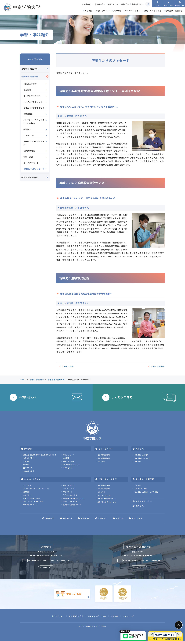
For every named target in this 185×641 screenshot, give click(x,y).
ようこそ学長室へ (29, 458)
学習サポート (68, 492)
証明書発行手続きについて (72, 505)
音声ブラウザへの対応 (97, 616)
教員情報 (27, 89)
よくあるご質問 (28, 471)
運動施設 (26, 492)
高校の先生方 (137, 518)
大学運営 (26, 461)
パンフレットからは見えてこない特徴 (33, 122)
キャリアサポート (31, 163)
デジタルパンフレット (33, 102)
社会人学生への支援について (33, 501)
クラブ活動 (27, 485)
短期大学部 (101, 461)
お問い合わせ (68, 468)
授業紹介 (27, 129)
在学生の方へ (87, 4)
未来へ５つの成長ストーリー (33, 143)
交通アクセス (28, 468)
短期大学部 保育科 (29, 177)
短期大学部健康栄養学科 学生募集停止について (39, 455)
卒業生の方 (102, 518)
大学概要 (66, 458)
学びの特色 (28, 114)
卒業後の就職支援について (107, 499)
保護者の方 (85, 518)
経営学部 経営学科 (29, 68)
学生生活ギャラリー (70, 501)
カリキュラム (29, 135)
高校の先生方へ (137, 4)
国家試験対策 (29, 150)
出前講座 (138, 485)
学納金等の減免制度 (70, 495)
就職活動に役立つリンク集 (107, 502)
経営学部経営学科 (104, 455)
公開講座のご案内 (141, 489)
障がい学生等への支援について (74, 498)
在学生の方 (67, 518)
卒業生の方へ (113, 4)
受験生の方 (49, 518)
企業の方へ (125, 4)
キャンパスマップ (69, 488)
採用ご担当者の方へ (104, 495)
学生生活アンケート (30, 505)
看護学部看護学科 (104, 458)
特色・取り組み (68, 461)
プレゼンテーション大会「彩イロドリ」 (37, 488)
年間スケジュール (69, 485)
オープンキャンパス (32, 96)
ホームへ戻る (68, 366)
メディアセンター (144, 501)
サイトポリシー (57, 616)
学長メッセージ (68, 455)
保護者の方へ (100, 4)
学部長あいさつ (30, 83)
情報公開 (26, 464)
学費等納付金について (142, 458)
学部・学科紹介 (35, 59)
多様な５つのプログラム (33, 108)
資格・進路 (28, 157)
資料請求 (138, 461)
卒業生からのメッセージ (33, 169)
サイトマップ (128, 616)
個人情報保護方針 (76, 616)
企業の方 (119, 518)
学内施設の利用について (71, 464)
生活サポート (28, 495)
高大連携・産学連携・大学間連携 (146, 492)
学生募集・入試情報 (142, 455)
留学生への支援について (31, 498)
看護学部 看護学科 (29, 76)
